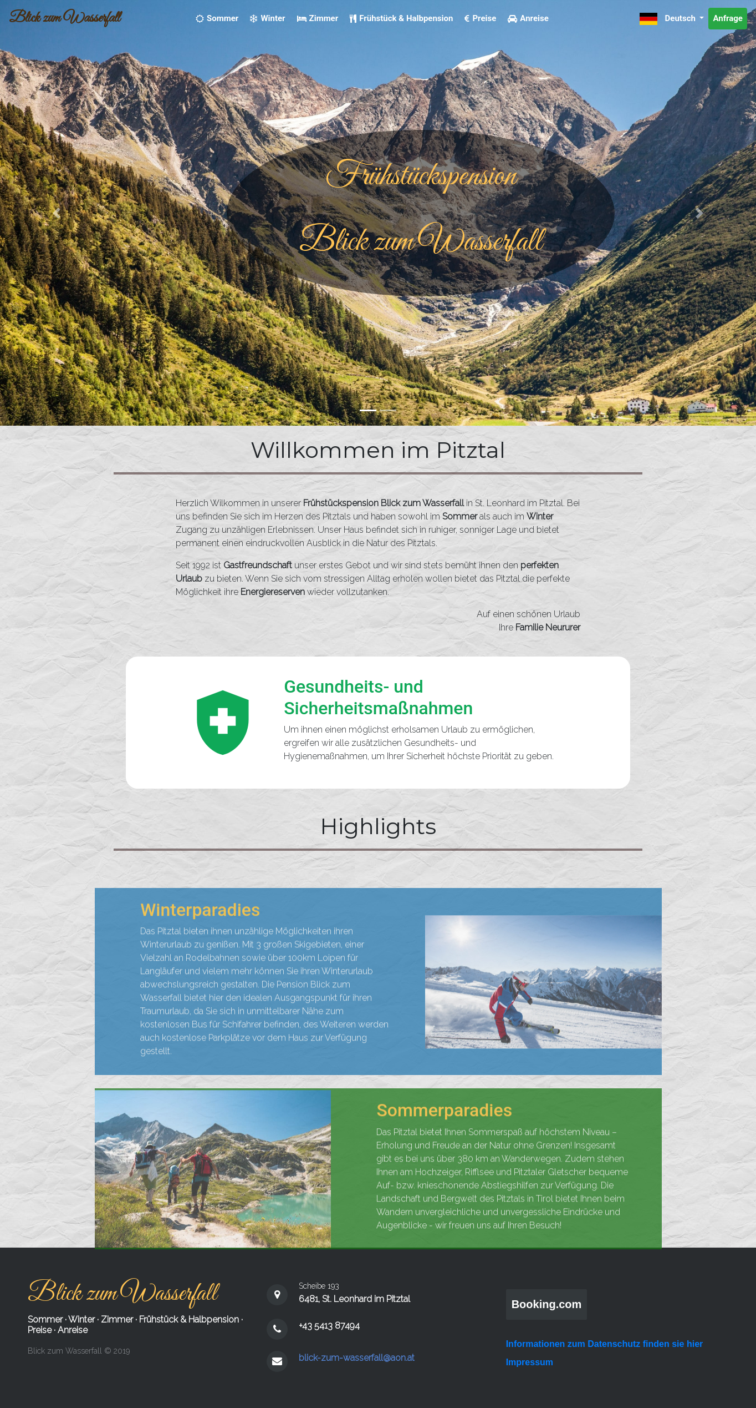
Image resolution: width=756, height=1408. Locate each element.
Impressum (529, 1362)
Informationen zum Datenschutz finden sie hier (604, 1344)
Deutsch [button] (669, 19)
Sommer (45, 1319)
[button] (57, 213)
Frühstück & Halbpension (189, 1319)
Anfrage (728, 18)
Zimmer (117, 1319)
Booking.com (547, 1304)
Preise (40, 1330)
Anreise (73, 1330)
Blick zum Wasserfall (64, 18)
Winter (81, 1319)
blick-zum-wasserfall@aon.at (357, 1358)
